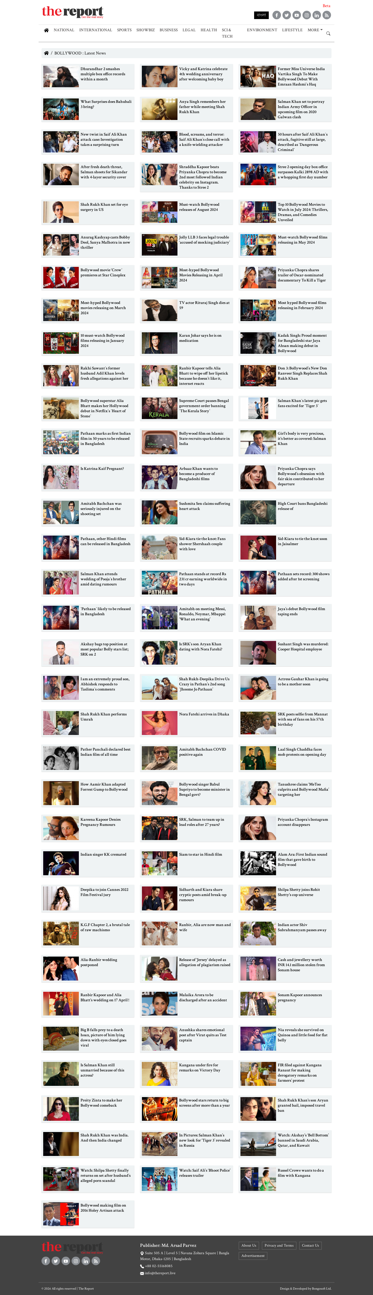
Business (169, 30)
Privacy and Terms (279, 1245)
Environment (262, 30)
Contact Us (310, 1245)
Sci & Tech (227, 33)
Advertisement (253, 1255)
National (64, 30)
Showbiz (145, 30)
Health (209, 30)
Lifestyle (292, 30)
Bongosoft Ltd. (322, 1288)
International (95, 30)
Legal (189, 30)
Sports (124, 30)
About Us (248, 1245)
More (313, 30)
